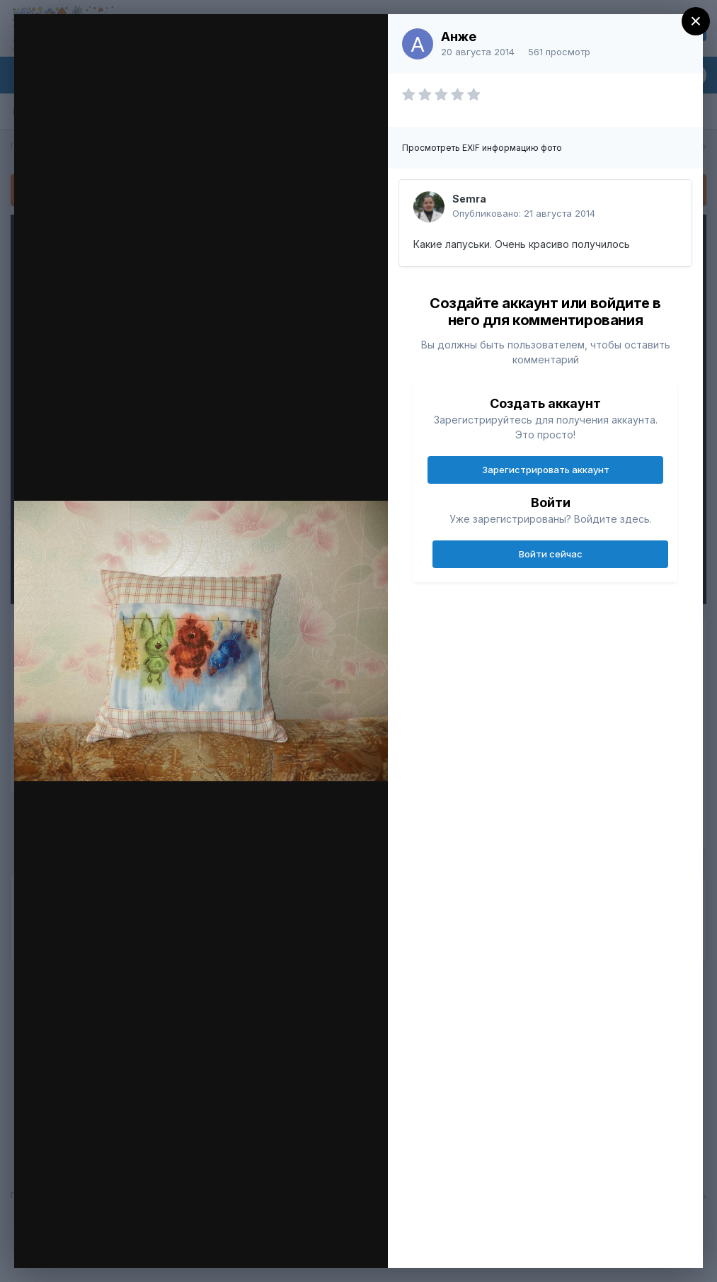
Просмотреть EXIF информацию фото (482, 147)
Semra (469, 199)
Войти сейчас (551, 554)
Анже (458, 36)
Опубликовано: (523, 213)
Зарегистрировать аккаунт (545, 469)
